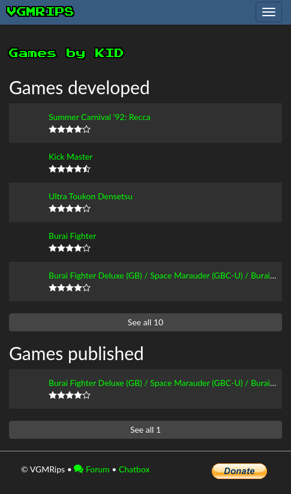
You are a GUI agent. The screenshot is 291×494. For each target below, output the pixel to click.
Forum (91, 469)
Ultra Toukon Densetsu (91, 196)
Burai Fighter (72, 235)
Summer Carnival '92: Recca (100, 117)
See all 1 (145, 429)
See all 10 (145, 322)
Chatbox (134, 469)
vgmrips (40, 12)
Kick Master (70, 156)
